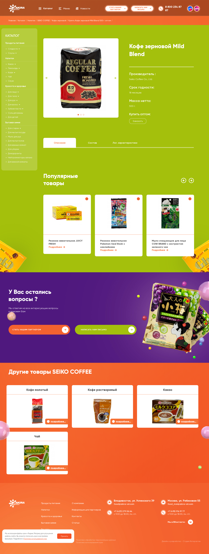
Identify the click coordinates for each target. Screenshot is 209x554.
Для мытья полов (16, 141)
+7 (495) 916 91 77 (176, 511)
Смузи (11, 81)
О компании (78, 503)
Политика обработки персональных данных (96, 540)
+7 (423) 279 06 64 (123, 511)
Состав (92, 142)
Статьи (75, 522)
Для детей (13, 117)
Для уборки (13, 149)
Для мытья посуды (16, 132)
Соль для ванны (15, 113)
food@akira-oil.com (124, 503)
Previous (47, 78)
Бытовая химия (48, 522)
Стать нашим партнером (32, 329)
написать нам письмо (84, 329)
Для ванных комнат (17, 145)
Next (115, 78)
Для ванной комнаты (18, 162)
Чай (10, 76)
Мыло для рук (14, 136)
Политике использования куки (35, 539)
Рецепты (45, 529)
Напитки (45, 509)
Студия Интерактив (191, 541)
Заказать (138, 121)
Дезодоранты (14, 153)
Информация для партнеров (86, 509)
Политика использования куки (89, 542)
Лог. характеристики (125, 142)
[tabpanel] (81, 78)
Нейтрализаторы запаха (20, 157)
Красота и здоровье (51, 516)
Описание (60, 142)
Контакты (77, 516)
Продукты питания (50, 503)
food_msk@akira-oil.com (180, 503)
